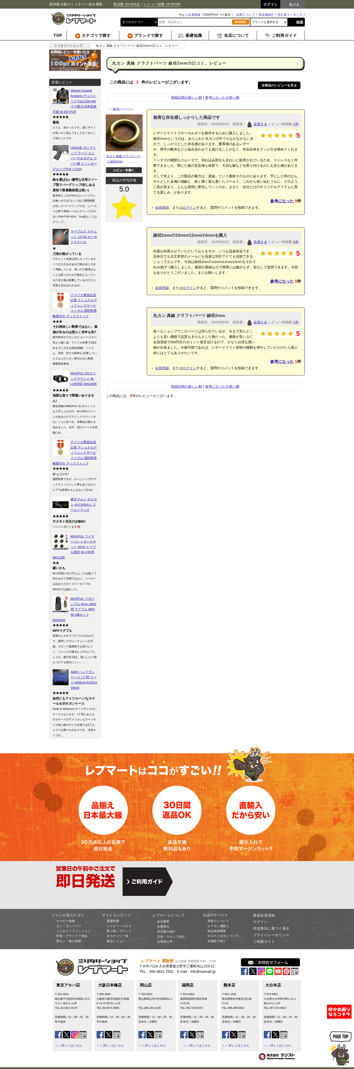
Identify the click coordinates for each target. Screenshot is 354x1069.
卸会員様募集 (216, 931)
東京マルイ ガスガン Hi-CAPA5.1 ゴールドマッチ (84, 504)
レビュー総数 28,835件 (162, 4)
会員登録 (194, 14)
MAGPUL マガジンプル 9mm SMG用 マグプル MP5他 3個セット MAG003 (74, 609)
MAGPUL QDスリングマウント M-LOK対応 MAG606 (84, 378)
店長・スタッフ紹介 (171, 936)
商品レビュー (116, 941)
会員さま (260, 124)
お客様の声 (165, 941)
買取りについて (218, 921)
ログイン (189, 207)
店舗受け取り (216, 941)
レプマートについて (168, 915)
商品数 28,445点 (126, 4)
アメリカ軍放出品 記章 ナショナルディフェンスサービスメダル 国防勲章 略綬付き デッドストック (75, 305)
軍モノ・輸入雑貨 (68, 941)
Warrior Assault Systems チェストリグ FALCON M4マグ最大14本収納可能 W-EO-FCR (74, 101)
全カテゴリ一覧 (118, 936)
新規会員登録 (264, 915)
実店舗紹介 (266, 14)
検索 (299, 22)
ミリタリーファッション (73, 931)
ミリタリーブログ (119, 926)
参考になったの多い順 (222, 97)
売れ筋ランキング (290, 14)
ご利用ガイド (264, 942)
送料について (245, 14)
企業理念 (163, 926)
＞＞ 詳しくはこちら (68, 1045)
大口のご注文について (223, 936)
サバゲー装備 (65, 921)
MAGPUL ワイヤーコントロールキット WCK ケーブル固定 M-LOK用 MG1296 (74, 546)
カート (294, 4)
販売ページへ (121, 109)
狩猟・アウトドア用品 (72, 936)
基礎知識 (113, 921)
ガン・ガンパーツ (68, 926)
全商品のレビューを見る (279, 85)
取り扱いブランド (119, 931)
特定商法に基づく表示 (271, 928)
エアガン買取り (218, 926)
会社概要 (163, 921)
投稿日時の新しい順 (186, 97)
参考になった (282, 201)
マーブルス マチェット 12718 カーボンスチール (84, 237)
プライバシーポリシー (271, 935)
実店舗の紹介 (166, 931)
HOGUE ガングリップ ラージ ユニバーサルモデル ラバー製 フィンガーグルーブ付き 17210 (75, 158)
